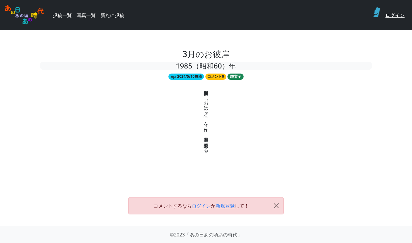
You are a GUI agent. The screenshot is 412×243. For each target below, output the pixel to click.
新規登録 (225, 205)
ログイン (395, 15)
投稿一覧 (62, 15)
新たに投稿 (112, 15)
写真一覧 (86, 15)
